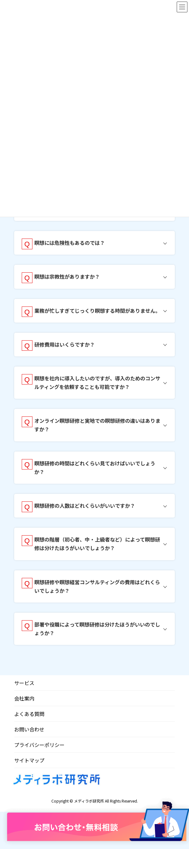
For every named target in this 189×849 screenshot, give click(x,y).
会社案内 (24, 698)
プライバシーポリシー (39, 745)
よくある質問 (29, 714)
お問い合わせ (29, 729)
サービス (24, 683)
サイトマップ (29, 760)
